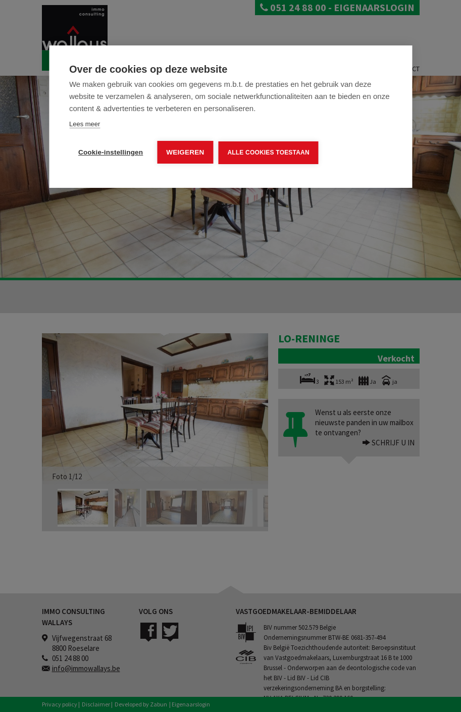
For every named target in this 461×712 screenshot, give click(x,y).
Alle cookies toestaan (268, 152)
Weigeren (185, 152)
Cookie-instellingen (110, 152)
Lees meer (84, 124)
